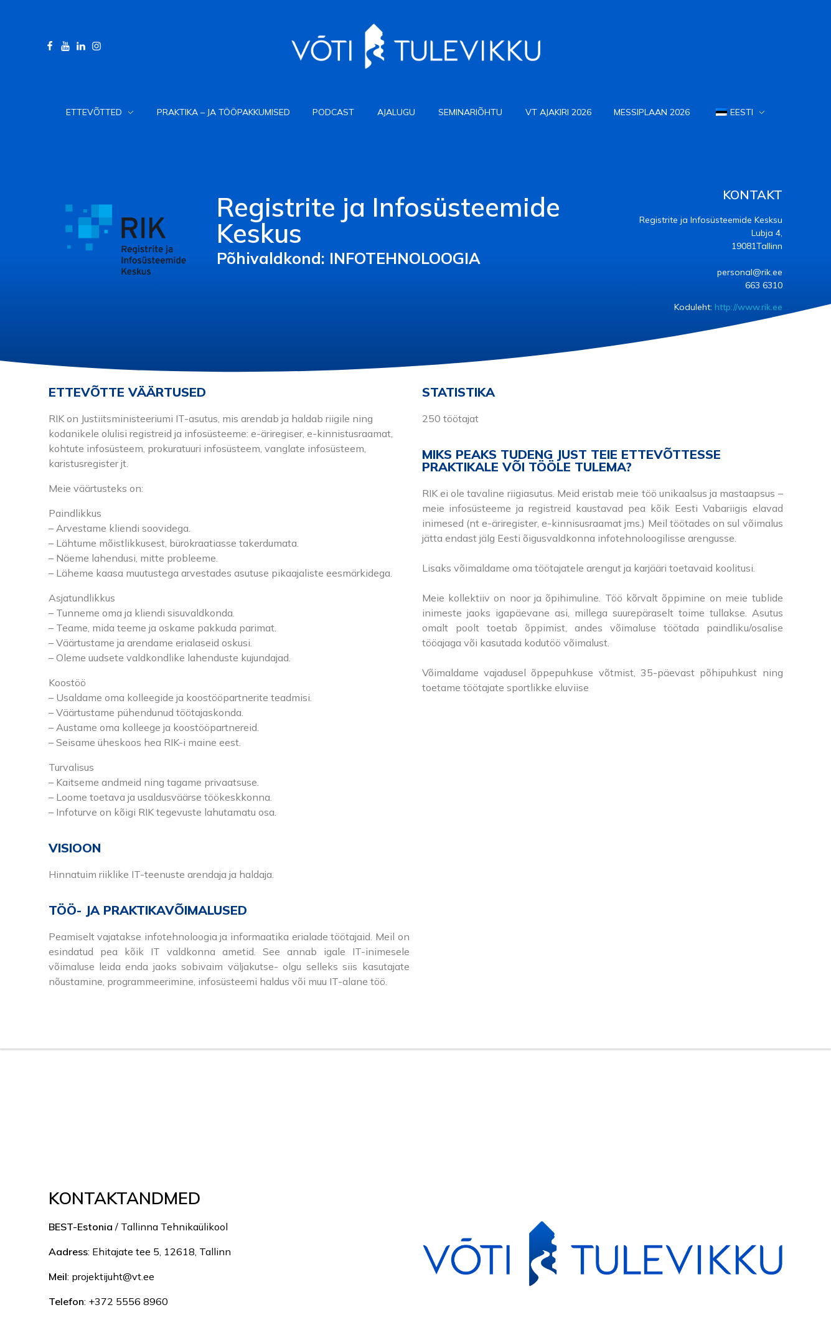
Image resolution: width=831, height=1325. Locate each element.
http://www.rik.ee (748, 307)
